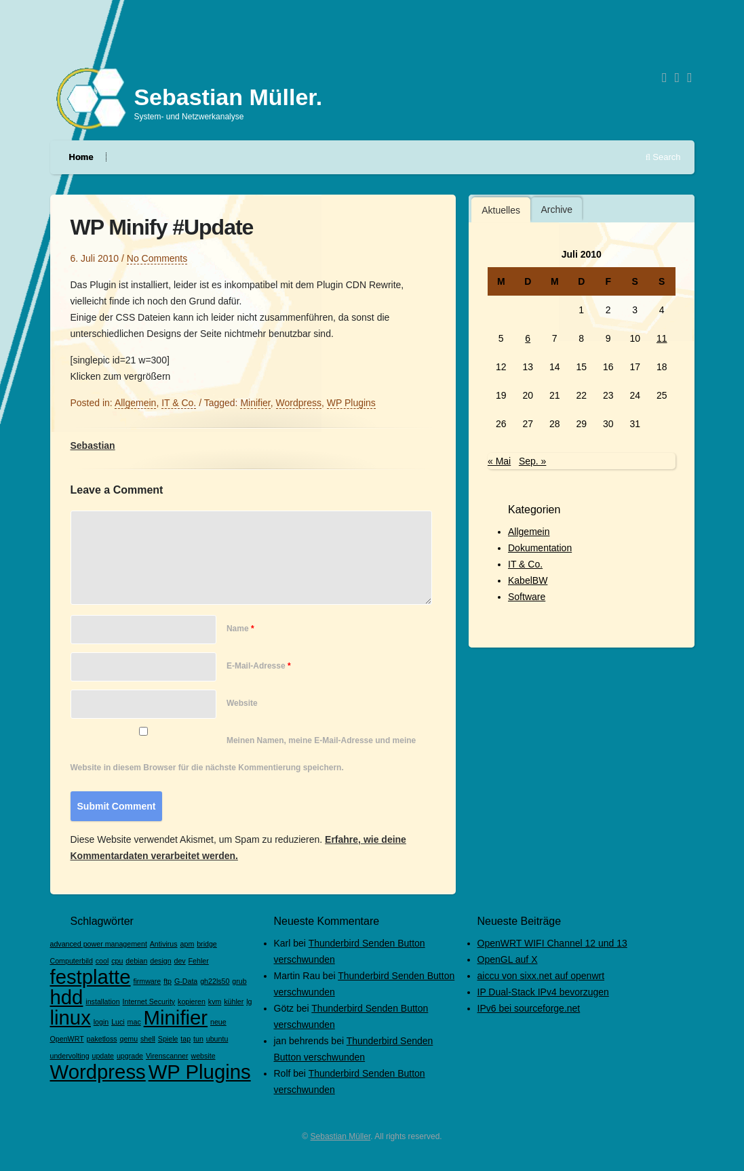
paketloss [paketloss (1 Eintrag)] (102, 1039)
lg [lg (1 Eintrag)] (249, 1001)
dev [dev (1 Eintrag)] (180, 961)
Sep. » (532, 461)
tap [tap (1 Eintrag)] (185, 1039)
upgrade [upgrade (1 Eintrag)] (130, 1056)
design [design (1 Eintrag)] (160, 961)
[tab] (500, 209)
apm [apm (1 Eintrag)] (187, 944)
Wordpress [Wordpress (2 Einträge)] (98, 1071)
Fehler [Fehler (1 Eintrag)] (199, 961)
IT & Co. (525, 564)
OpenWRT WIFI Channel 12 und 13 (552, 943)
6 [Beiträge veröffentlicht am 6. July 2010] (527, 338)
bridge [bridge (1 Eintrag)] (207, 944)
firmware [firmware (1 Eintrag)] (147, 981)
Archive (556, 209)
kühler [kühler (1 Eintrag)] (233, 1001)
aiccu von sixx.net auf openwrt (541, 975)
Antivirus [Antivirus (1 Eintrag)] (164, 944)
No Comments (157, 258)
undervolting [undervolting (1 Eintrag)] (70, 1056)
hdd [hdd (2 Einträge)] (66, 997)
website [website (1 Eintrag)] (203, 1056)
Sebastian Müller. (228, 97)
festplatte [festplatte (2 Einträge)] (90, 977)
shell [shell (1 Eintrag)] (147, 1039)
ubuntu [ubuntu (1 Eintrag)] (217, 1039)
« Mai (499, 461)
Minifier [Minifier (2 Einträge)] (176, 1017)
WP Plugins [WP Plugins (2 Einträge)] (200, 1071)
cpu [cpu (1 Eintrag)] (117, 961)
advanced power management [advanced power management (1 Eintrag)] (98, 944)
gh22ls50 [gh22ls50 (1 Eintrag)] (214, 981)
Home (81, 157)
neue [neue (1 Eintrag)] (218, 1022)
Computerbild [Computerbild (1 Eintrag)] (71, 961)
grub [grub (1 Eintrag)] (239, 981)
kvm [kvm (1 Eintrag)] (215, 1001)
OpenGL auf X (507, 959)
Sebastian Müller (341, 1136)
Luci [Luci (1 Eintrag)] (118, 1022)
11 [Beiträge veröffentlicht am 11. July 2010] (662, 338)
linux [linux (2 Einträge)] (70, 1017)
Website (242, 703)
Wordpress (298, 402)
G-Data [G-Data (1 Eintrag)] (185, 981)
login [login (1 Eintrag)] (101, 1022)
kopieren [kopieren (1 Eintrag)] (191, 1001)
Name (240, 628)
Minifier (255, 402)
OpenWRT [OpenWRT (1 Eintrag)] (67, 1039)
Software (526, 596)
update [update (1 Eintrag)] (103, 1056)
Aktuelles (501, 210)
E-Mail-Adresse (259, 666)
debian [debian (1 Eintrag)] (136, 961)
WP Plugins (351, 402)
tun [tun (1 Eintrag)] (198, 1039)
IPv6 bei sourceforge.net (529, 1008)
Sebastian (93, 445)
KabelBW (527, 580)
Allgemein (528, 531)
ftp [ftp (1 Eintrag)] (167, 981)
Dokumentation (540, 547)
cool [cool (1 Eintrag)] (102, 961)
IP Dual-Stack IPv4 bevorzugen (543, 992)
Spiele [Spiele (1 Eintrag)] (168, 1039)
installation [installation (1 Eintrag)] (102, 1001)
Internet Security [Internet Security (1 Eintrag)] (149, 1001)
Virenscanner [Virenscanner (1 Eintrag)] (167, 1056)
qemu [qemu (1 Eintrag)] (128, 1039)
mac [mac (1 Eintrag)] (134, 1022)
